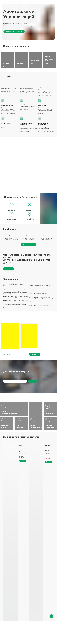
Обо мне (11, 2)
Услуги (3, 2)
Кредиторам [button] (20, 63)
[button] (14, 31)
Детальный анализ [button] (5, 431)
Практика (19, 2)
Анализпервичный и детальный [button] (9, 418)
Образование (29, 2)
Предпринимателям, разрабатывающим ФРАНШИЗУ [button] (36, 62)
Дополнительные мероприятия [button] (51, 418)
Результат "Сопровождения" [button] (36, 431)
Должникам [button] (6, 63)
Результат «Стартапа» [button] (20, 431)
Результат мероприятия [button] (50, 431)
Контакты (39, 2)
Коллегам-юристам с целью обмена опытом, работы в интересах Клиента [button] (49, 60)
